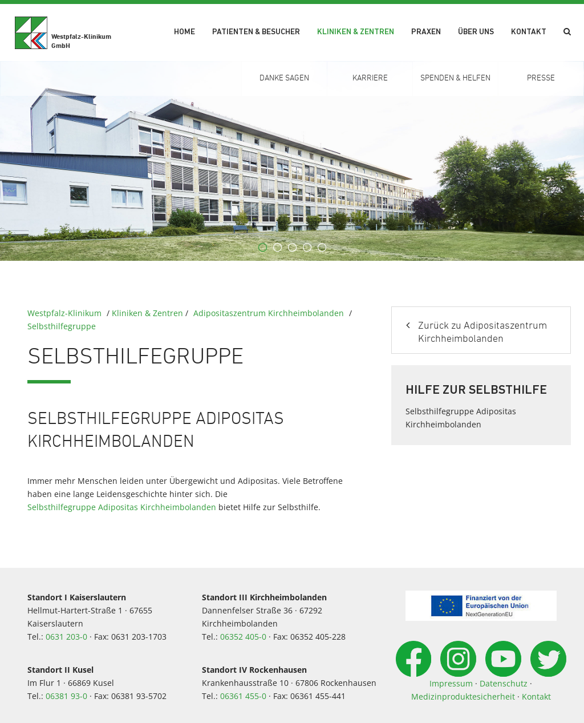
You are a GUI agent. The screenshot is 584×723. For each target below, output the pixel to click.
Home (184, 32)
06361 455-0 (243, 695)
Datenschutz (504, 683)
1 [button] (262, 247)
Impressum (451, 683)
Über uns (476, 32)
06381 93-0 (66, 695)
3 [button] (292, 247)
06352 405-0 (243, 636)
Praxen (426, 32)
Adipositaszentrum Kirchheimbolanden (268, 313)
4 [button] (307, 247)
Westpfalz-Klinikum (64, 313)
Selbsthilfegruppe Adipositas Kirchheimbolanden (121, 507)
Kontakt (528, 32)
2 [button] (277, 247)
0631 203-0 (66, 636)
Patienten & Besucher (256, 32)
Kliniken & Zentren (355, 32)
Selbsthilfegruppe (61, 326)
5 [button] (321, 247)
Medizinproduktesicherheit (463, 696)
